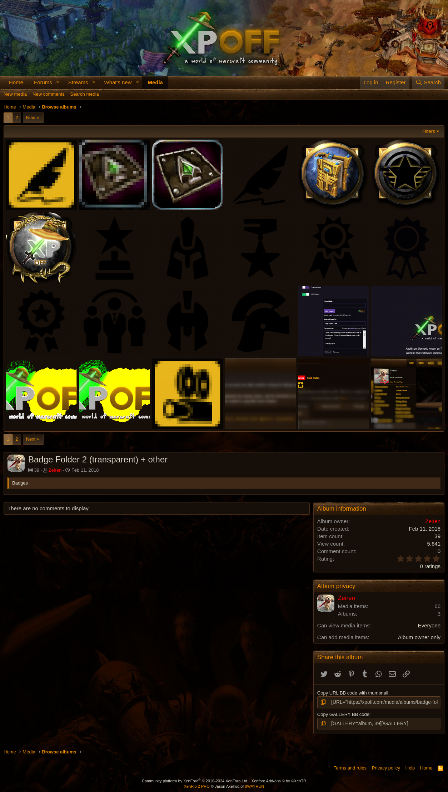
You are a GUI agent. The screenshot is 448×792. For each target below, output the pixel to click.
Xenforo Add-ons (279, 780)
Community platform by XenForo (195, 780)
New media (15, 94)
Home (16, 82)
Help (410, 767)
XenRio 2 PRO (197, 785)
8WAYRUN (254, 785)
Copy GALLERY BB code (343, 713)
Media (155, 82)
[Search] (428, 82)
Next (31, 117)
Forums (43, 82)
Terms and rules (350, 767)
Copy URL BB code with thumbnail (352, 693)
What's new (117, 82)
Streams (78, 82)
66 (437, 606)
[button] (58, 82)
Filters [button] (428, 131)
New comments (49, 94)
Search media (84, 94)
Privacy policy (386, 767)
